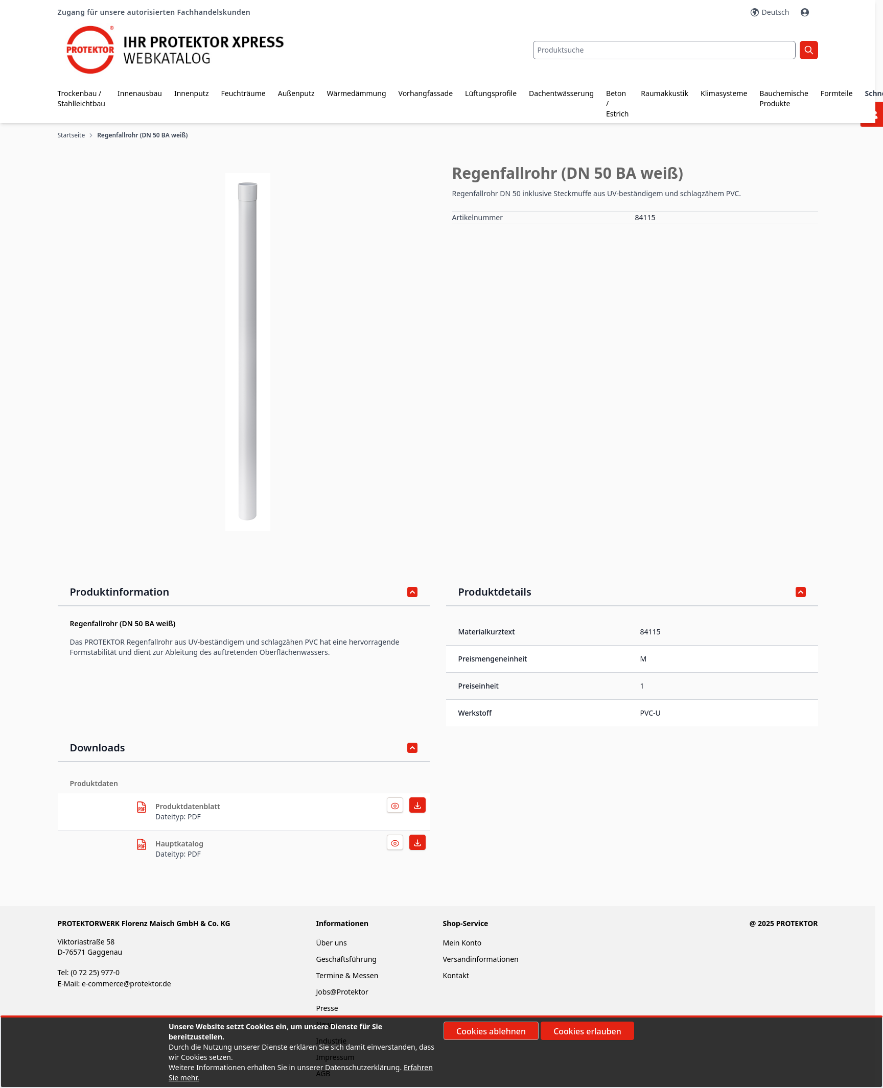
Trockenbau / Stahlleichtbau (82, 98)
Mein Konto (462, 943)
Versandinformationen (480, 959)
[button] (248, 352)
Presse (327, 1008)
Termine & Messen (347, 975)
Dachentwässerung (561, 93)
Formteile (837, 93)
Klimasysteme (724, 93)
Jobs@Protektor (342, 992)
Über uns (332, 943)
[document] (441, 1052)
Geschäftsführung (346, 959)
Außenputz (296, 93)
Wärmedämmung (356, 93)
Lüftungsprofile (491, 93)
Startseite (71, 135)
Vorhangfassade (426, 93)
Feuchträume (243, 93)
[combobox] (664, 50)
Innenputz (191, 93)
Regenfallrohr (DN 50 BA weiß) (142, 135)
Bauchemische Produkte (783, 98)
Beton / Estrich (617, 103)
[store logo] (184, 49)
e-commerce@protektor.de (126, 983)
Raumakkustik (664, 93)
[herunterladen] (141, 807)
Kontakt (456, 975)
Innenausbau (140, 93)
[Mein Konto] (806, 12)
